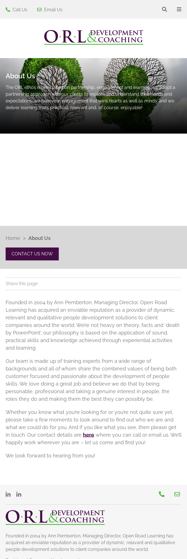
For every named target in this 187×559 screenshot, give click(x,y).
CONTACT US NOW (32, 253)
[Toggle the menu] (179, 9)
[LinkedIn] (9, 494)
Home (13, 238)
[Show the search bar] (164, 9)
